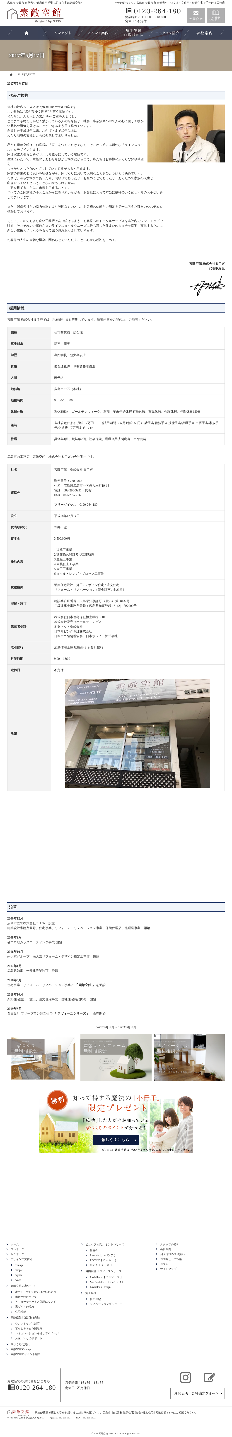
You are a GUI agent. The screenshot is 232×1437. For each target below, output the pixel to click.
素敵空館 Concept (21, 1349)
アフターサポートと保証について (35, 1301)
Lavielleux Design (100, 1287)
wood (18, 1280)
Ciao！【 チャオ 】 (101, 1265)
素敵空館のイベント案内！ (27, 1354)
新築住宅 (95, 1299)
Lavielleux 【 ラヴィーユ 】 (106, 1277)
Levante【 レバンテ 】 (103, 1255)
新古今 (94, 1250)
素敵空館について (26, 1297)
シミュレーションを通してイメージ (37, 1333)
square (18, 1275)
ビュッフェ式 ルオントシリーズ (104, 1244)
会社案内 (165, 1249)
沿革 (13, 907)
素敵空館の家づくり (23, 1285)
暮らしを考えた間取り (28, 1328)
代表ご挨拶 (18, 95)
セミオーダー (19, 1254)
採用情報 (16, 308)
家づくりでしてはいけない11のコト (37, 1292)
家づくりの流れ (24, 1306)
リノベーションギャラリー (106, 1304)
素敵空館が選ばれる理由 (26, 1317)
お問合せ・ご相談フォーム (197, 1393)
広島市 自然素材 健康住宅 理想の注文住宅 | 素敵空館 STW (138, 1412)
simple (19, 1270)
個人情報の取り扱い (172, 1254)
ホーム (15, 1244)
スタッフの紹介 (169, 1244)
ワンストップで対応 (27, 1323)
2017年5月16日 (105, 1027)
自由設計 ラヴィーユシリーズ (103, 1271)
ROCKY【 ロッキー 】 (104, 1260)
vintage (19, 1265)
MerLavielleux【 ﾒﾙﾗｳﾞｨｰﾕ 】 (107, 1282)
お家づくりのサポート (28, 1338)
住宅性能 (20, 1311)
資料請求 (216, 15)
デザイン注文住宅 (21, 1259)
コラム (164, 1263)
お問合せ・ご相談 (171, 1259)
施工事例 (90, 1293)
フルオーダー (19, 1249)
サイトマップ (168, 1268)
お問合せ (196, 15)
